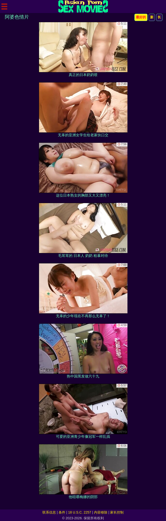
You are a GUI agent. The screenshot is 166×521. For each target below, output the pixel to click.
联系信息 (49, 512)
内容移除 (100, 512)
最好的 (141, 17)
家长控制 (117, 512)
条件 (62, 512)
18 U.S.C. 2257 (79, 512)
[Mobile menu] (4, 6)
